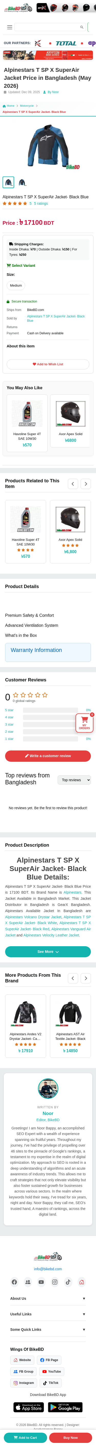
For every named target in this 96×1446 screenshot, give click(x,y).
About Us (18, 1298)
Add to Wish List (48, 364)
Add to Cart (25, 1438)
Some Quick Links (25, 1329)
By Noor (51, 92)
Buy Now (70, 1438)
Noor (48, 1113)
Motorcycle (27, 105)
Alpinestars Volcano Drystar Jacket (33, 917)
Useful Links (20, 1314)
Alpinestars (72, 892)
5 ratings (41, 203)
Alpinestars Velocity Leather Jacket (51, 935)
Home (8, 105)
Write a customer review (48, 756)
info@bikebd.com (48, 1269)
